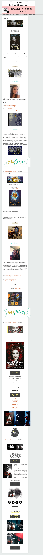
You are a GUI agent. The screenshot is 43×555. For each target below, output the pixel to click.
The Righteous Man (7, 173)
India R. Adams (15, 405)
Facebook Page (8, 14)
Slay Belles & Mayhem (7, 324)
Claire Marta (15, 404)
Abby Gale (15, 408)
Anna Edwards (15, 400)
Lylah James (14, 401)
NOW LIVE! (15, 63)
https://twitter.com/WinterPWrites (9, 108)
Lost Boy (5, 442)
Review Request (18, 14)
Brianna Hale (15, 403)
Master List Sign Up (32, 14)
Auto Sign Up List (25, 14)
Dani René (15, 398)
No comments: (15, 171)
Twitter (13, 14)
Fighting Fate (5, 18)
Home (4, 14)
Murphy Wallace (15, 407)
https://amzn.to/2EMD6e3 (17, 289)
